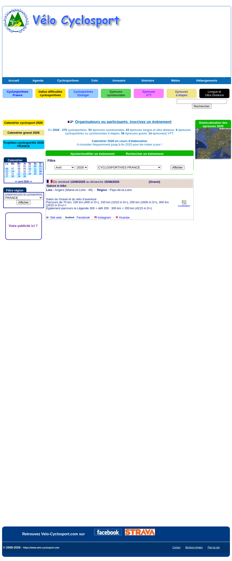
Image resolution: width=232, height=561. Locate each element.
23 (24, 174)
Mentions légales (194, 547)
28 (12, 176)
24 (29, 174)
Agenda (37, 80)
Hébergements (206, 80)
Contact (176, 547)
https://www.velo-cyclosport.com (41, 547)
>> (30, 181)
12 (40, 169)
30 (24, 176)
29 (19, 176)
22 (19, 174)
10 (29, 169)
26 (40, 174)
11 (35, 169)
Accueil (13, 80)
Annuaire (118, 80)
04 (35, 166)
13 (7, 171)
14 (12, 171)
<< (16, 181)
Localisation (184, 204)
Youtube (123, 217)
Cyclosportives (68, 80)
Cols (94, 80)
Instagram (102, 217)
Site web (54, 217)
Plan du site (214, 547)
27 (7, 176)
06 (7, 169)
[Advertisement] (175, 44)
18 (35, 171)
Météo (175, 80)
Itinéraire (148, 80)
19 (40, 171)
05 (40, 166)
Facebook (77, 217)
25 (35, 174)
